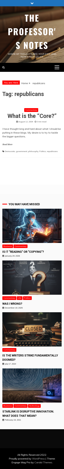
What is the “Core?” (32, 116)
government (21, 151)
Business (7, 246)
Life (19, 298)
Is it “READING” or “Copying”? (23, 251)
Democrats (10, 151)
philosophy (33, 151)
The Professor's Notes (32, 31)
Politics (42, 151)
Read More (7, 144)
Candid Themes (43, 462)
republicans (52, 151)
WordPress (38, 458)
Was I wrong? (12, 303)
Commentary (31, 110)
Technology (34, 406)
